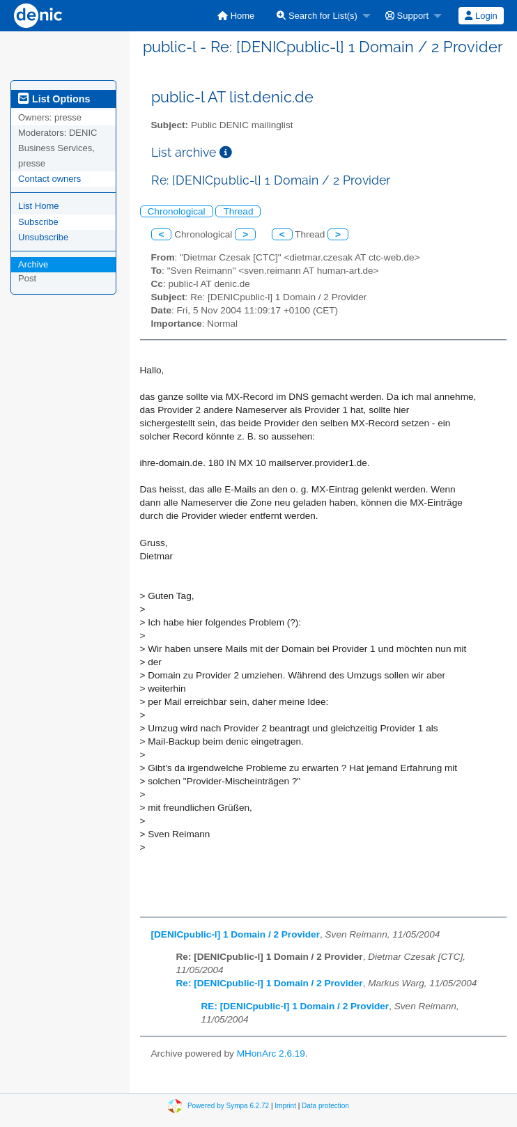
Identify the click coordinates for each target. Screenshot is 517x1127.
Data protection (325, 1106)
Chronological (177, 211)
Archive (33, 264)
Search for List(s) (317, 15)
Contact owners (49, 178)
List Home (38, 206)
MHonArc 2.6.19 (271, 1053)
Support (407, 15)
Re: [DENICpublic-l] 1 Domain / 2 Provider (269, 983)
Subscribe (38, 222)
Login (481, 15)
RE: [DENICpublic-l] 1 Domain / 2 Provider (295, 1006)
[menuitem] (235, 15)
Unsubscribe (43, 237)
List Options (54, 98)
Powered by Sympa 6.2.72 (228, 1106)
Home (235, 15)
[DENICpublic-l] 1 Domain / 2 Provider (235, 934)
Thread (238, 211)
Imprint (285, 1106)
